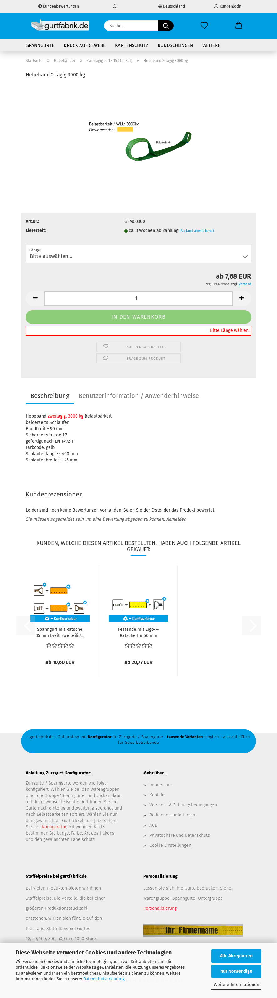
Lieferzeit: (36, 230)
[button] (239, 26)
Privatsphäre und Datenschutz (179, 835)
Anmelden (176, 519)
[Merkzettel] (204, 26)
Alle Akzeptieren (236, 956)
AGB (153, 825)
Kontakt (157, 795)
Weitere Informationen (236, 984)
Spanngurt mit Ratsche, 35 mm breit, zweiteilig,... (60, 632)
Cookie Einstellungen (170, 845)
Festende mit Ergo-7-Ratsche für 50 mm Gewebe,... (138, 632)
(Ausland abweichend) (197, 231)
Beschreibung (49, 395)
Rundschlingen (175, 45)
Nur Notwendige (236, 971)
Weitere (211, 45)
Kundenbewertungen (58, 6)
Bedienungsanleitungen (172, 815)
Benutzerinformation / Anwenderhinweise (139, 395)
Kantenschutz (131, 45)
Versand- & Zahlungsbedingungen (183, 805)
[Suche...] (166, 25)
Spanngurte (40, 45)
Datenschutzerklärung (104, 978)
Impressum (160, 785)
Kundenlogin (227, 6)
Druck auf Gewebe (85, 45)
